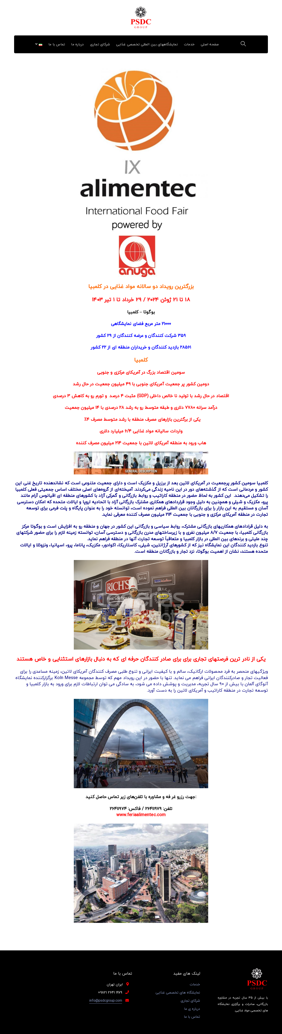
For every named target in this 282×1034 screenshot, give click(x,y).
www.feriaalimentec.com (141, 815)
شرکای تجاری (190, 1001)
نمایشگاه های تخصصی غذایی (178, 992)
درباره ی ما (192, 1009)
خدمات (195, 984)
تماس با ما (192, 1017)
